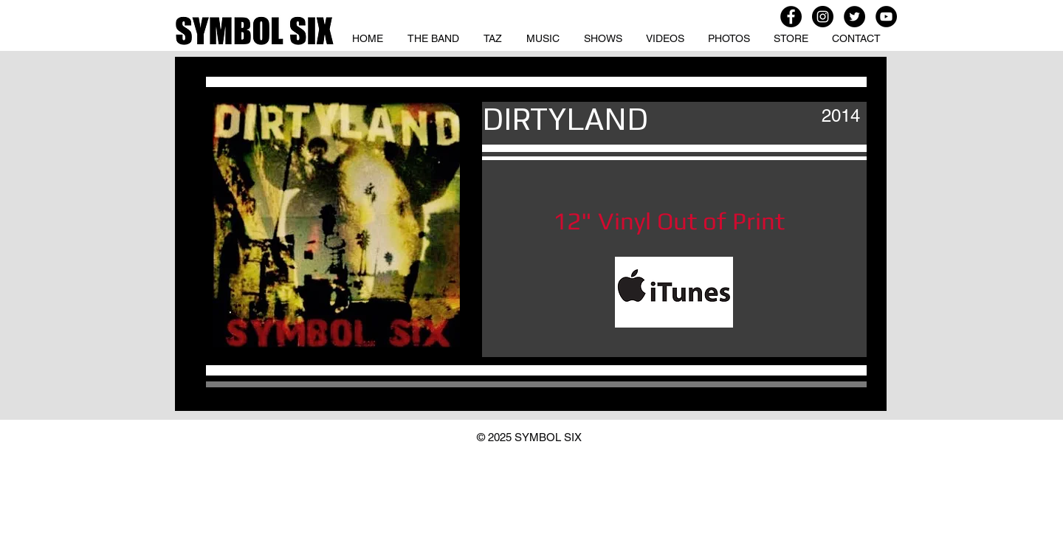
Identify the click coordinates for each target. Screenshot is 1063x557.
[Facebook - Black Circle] (791, 16)
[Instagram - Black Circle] (822, 16)
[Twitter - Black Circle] (854, 16)
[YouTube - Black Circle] (886, 16)
